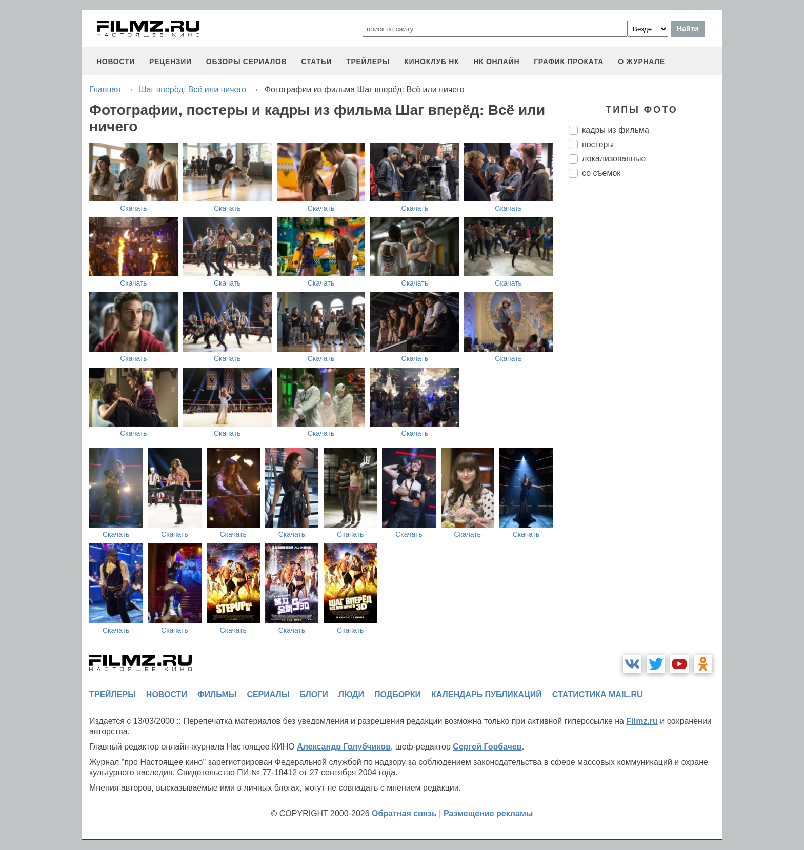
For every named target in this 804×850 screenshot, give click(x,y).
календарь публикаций (486, 694)
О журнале (641, 61)
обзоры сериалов (246, 61)
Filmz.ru (641, 721)
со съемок (601, 173)
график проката (569, 61)
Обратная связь (404, 813)
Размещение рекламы (488, 813)
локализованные (614, 158)
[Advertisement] (645, 357)
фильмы (216, 694)
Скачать (133, 208)
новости (115, 61)
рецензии (170, 61)
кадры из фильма (615, 130)
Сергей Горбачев (487, 746)
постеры (598, 144)
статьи (316, 61)
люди (351, 694)
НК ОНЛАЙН (496, 61)
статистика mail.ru (597, 694)
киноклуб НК (431, 61)
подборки (397, 694)
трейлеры (368, 61)
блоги (313, 694)
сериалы (268, 694)
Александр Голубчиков (344, 746)
